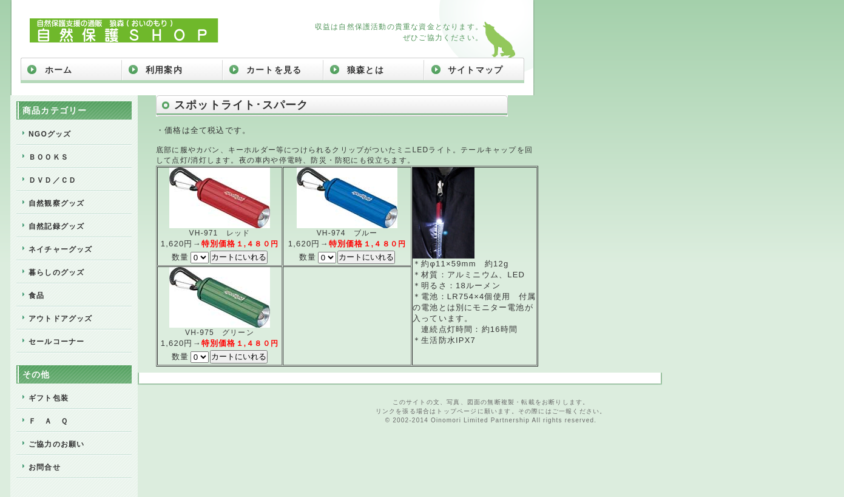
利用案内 (164, 70)
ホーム (59, 70)
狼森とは (365, 70)
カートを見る (274, 70)
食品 (36, 295)
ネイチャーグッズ (61, 249)
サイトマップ (475, 70)
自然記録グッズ (56, 226)
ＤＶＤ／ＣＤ (52, 180)
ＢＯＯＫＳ (49, 157)
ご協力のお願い (56, 444)
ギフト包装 (49, 398)
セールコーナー (56, 341)
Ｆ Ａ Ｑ (48, 421)
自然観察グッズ (56, 203)
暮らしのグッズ (56, 272)
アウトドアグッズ (61, 318)
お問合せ (45, 467)
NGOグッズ (50, 134)
